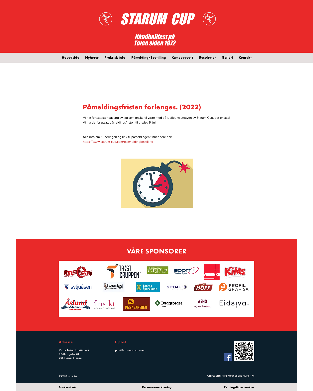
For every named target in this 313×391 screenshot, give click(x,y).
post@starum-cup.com (130, 350)
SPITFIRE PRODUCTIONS (230, 376)
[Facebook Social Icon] (228, 357)
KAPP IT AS (249, 376)
